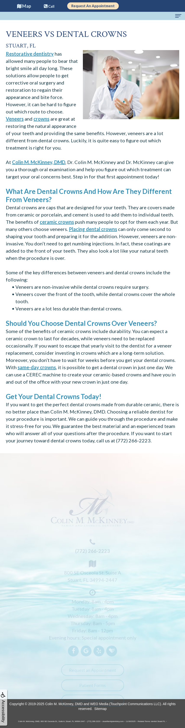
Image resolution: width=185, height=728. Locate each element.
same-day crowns (37, 367)
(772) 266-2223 (133, 440)
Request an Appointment (92, 672)
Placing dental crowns (93, 229)
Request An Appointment (93, 6)
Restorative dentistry (30, 54)
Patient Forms (92, 687)
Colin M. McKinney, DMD (38, 162)
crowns (41, 119)
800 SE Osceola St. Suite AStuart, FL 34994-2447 (92, 572)
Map (24, 6)
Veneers (15, 119)
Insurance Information (92, 702)
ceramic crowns (57, 222)
